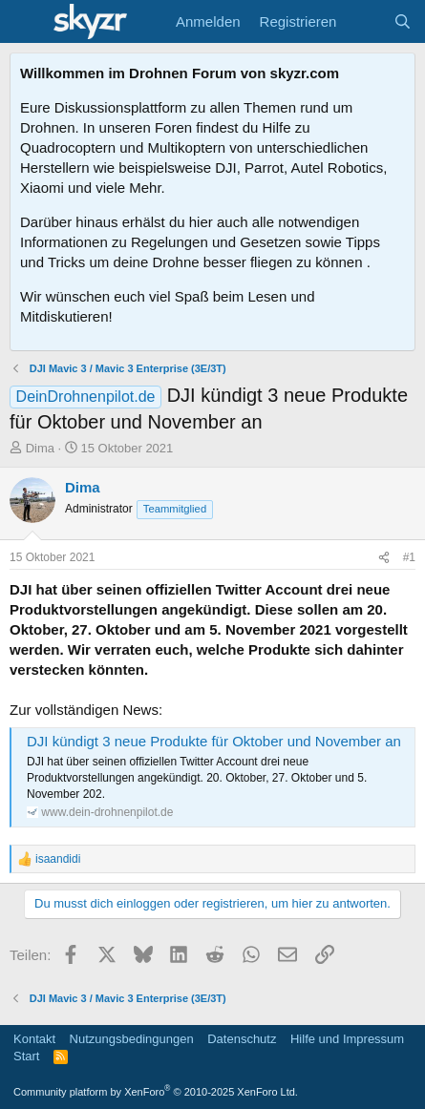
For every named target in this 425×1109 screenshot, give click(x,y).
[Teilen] (384, 558)
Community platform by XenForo (155, 1092)
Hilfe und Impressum (347, 1039)
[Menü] (26, 22)
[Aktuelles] (364, 21)
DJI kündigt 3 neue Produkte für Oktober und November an (214, 741)
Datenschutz (241, 1039)
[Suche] (402, 21)
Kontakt (34, 1039)
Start (26, 1056)
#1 (409, 557)
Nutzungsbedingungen (132, 1039)
